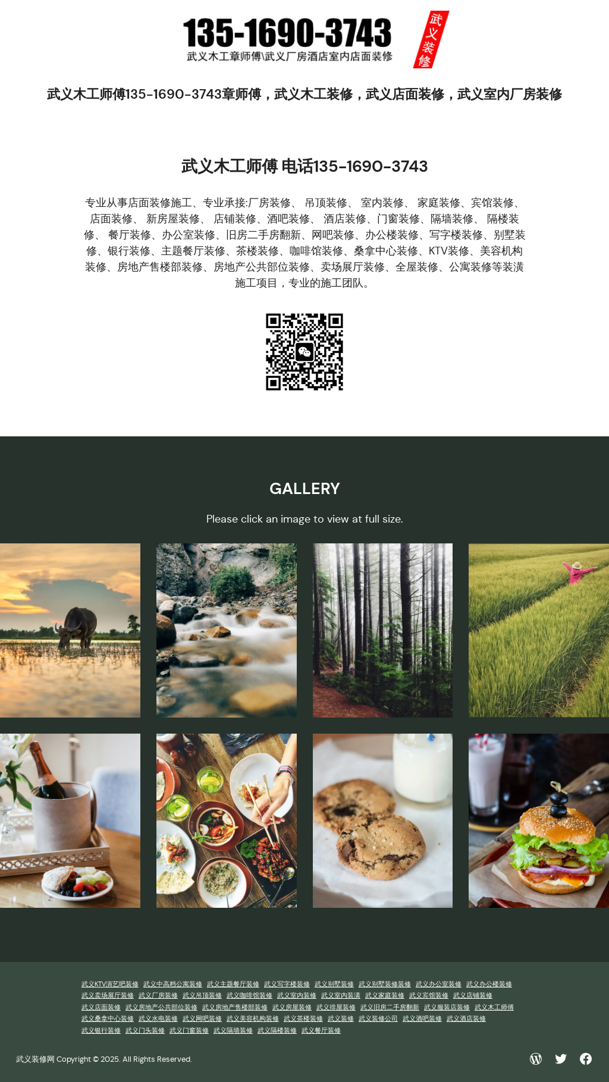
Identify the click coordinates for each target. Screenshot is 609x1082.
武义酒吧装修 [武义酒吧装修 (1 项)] (422, 1019)
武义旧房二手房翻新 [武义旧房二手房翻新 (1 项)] (389, 1007)
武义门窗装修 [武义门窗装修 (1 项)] (189, 1030)
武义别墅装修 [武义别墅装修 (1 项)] (334, 984)
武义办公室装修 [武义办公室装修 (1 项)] (439, 984)
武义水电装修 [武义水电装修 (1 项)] (158, 1019)
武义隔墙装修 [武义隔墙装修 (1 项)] (233, 1030)
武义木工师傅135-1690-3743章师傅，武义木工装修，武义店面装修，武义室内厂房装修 (304, 94)
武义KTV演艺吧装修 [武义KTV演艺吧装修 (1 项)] (110, 984)
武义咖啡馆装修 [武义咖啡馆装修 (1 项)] (249, 995)
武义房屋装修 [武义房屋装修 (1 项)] (292, 1007)
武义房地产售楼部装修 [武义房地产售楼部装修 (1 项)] (235, 1007)
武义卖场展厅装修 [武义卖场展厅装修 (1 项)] (107, 995)
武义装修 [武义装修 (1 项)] (341, 1019)
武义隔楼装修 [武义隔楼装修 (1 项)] (277, 1030)
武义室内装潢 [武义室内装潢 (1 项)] (340, 995)
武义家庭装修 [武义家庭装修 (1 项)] (384, 995)
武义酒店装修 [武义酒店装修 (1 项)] (466, 1019)
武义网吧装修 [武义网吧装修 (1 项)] (202, 1019)
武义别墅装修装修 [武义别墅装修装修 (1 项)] (385, 984)
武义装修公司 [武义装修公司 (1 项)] (378, 1019)
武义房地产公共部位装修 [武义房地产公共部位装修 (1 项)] (161, 1007)
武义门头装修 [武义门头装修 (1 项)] (145, 1030)
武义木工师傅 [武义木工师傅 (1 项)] (494, 1007)
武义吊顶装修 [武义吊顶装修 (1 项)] (202, 995)
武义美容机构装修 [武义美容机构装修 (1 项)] (253, 1019)
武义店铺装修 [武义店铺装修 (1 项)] (472, 995)
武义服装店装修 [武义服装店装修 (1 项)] (447, 1007)
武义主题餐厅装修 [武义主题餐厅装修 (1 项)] (233, 984)
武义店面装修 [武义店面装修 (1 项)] (101, 1007)
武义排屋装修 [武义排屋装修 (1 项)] (336, 1007)
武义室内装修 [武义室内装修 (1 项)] (296, 995)
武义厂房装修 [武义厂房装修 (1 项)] (158, 995)
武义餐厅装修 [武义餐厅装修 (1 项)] (321, 1030)
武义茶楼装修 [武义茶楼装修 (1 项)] (303, 1019)
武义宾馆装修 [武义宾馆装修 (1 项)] (428, 995)
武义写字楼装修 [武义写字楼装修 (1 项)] (287, 984)
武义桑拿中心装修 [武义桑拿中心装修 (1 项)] (107, 1019)
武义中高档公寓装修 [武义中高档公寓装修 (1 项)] (172, 984)
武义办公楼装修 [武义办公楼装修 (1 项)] (489, 984)
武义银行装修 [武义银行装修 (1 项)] (101, 1030)
